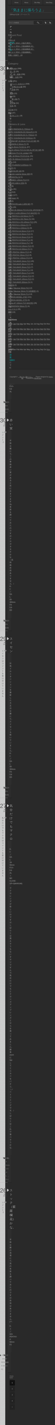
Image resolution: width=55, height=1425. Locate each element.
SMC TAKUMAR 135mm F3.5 (19, 279)
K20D (10, 195)
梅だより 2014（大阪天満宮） (20, 43)
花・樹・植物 (15, 74)
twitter (46, 23)
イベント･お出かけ (17, 84)
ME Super (12, 198)
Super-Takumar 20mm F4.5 (19, 288)
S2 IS (10, 207)
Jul (35, 329)
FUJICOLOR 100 (15, 171)
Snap (10, 81)
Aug (37, 329)
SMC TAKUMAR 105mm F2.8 (19, 276)
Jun (31, 329)
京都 (13, 90)
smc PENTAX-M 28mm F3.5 (19, 234)
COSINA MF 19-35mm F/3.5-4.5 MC (22, 141)
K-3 (9, 186)
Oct (45, 329)
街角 (11, 106)
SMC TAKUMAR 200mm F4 (19, 282)
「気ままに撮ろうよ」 (28, 10)
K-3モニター (15, 116)
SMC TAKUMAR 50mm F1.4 (19, 270)
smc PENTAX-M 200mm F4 (19, 249)
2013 (10, 329)
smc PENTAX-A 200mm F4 (18, 228)
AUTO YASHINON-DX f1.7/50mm (21, 135)
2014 (10, 324)
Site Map (37, 2)
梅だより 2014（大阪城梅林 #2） (21, 49)
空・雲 (12, 71)
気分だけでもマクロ (11, 822)
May (28, 329)
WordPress (37, 378)
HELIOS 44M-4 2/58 (16, 183)
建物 (11, 93)
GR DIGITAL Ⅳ (14, 177)
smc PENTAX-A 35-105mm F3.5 (20, 222)
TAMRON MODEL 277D (17, 300)
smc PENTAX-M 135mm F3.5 (19, 246)
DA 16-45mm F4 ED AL (17, 147)
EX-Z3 (10, 168)
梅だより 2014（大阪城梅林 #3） (21, 46)
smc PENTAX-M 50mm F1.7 (19, 243)
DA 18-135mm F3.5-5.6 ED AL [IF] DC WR (24, 150)
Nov (48, 329)
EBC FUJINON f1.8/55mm (18, 165)
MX (9, 201)
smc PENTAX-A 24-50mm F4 (19, 216)
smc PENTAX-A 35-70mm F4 (19, 219)
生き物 (12, 103)
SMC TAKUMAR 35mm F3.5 (19, 267)
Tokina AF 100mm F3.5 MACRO (20, 303)
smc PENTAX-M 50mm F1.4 (19, 240)
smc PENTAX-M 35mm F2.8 (19, 237)
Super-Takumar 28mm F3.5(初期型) (22, 291)
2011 (10, 339)
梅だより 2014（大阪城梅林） (20, 52)
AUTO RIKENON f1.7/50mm (19, 129)
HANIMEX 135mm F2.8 (17, 180)
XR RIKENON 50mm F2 (17, 306)
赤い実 (11, 424)
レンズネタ (12, 309)
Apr (24, 329)
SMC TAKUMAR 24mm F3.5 (19, 261)
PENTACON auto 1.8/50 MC (19, 204)
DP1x (10, 162)
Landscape (12, 69)
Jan (14, 324)
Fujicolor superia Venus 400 (19, 174)
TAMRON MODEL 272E (17, 297)
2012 (10, 334)
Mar (21, 324)
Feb (18, 324)
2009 (10, 349)
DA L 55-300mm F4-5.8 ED (18, 159)
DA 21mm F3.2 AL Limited (18, 153)
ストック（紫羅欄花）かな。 (11, 1209)
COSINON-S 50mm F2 (17, 144)
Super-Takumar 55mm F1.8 (19, 294)
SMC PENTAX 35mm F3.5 (18, 255)
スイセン (11, 645)
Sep (41, 329)
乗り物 (14, 99)
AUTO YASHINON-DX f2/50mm (20, 138)
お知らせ (11, 40)
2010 (10, 344)
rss (50, 23)
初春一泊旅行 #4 (15, 55)
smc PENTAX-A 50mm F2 (18, 225)
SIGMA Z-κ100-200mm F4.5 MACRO (22, 213)
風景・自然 (14, 77)
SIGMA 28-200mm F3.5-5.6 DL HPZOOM (24, 210)
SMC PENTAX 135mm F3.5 (19, 258)
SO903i (11, 285)
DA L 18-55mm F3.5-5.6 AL (18, 156)
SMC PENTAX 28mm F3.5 (18, 252)
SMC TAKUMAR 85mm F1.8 (19, 273)
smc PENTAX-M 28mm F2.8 (19, 231)
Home (16, 2)
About (26, 2)
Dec (9, 331)
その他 (10, 110)
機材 (10, 113)
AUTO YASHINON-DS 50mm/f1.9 (21, 132)
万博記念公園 (17, 87)
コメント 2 (3, 85)
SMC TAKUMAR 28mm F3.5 (19, 264)
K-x (7, 1179)
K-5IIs (10, 189)
